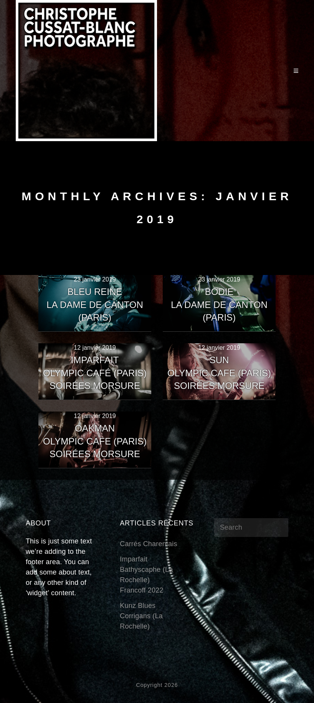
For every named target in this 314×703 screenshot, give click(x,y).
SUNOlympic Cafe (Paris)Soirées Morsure (219, 373)
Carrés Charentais (148, 544)
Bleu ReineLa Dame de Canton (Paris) (94, 304)
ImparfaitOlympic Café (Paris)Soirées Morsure (95, 373)
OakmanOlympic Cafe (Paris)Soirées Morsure (95, 441)
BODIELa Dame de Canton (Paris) (219, 304)
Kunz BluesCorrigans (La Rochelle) (141, 616)
